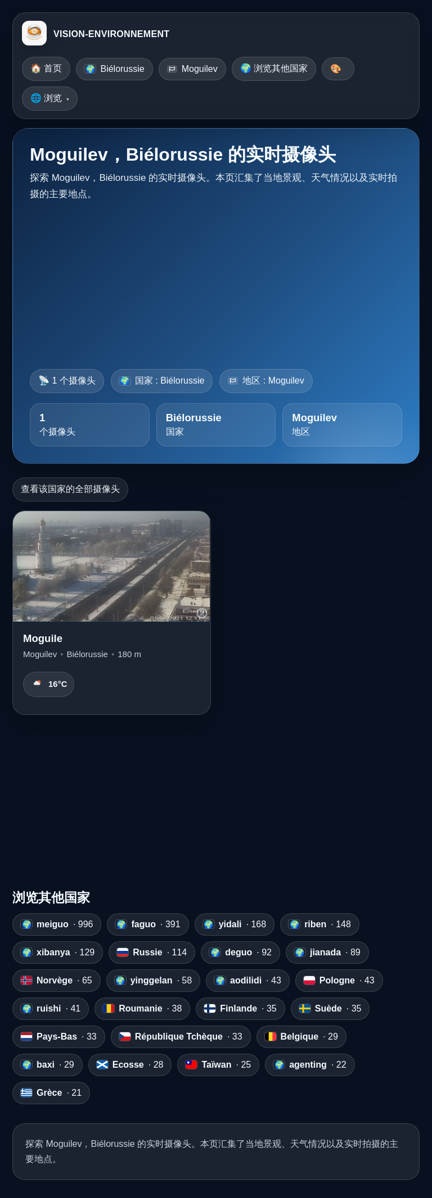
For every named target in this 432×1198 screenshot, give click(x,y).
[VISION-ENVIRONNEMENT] (34, 34)
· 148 (320, 924)
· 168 (235, 924)
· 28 (130, 1065)
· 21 (51, 1093)
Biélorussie (114, 69)
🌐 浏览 (46, 98)
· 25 (218, 1065)
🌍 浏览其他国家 (274, 68)
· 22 (309, 1065)
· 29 (301, 1037)
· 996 (57, 924)
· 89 (327, 953)
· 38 (142, 1009)
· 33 (59, 1037)
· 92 (240, 953)
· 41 (50, 1009)
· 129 (57, 953)
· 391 (147, 924)
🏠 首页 (46, 68)
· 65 (56, 981)
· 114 (152, 953)
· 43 (247, 981)
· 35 (240, 1009)
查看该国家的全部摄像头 (70, 489)
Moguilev (192, 69)
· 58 (153, 981)
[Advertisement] (216, 281)
